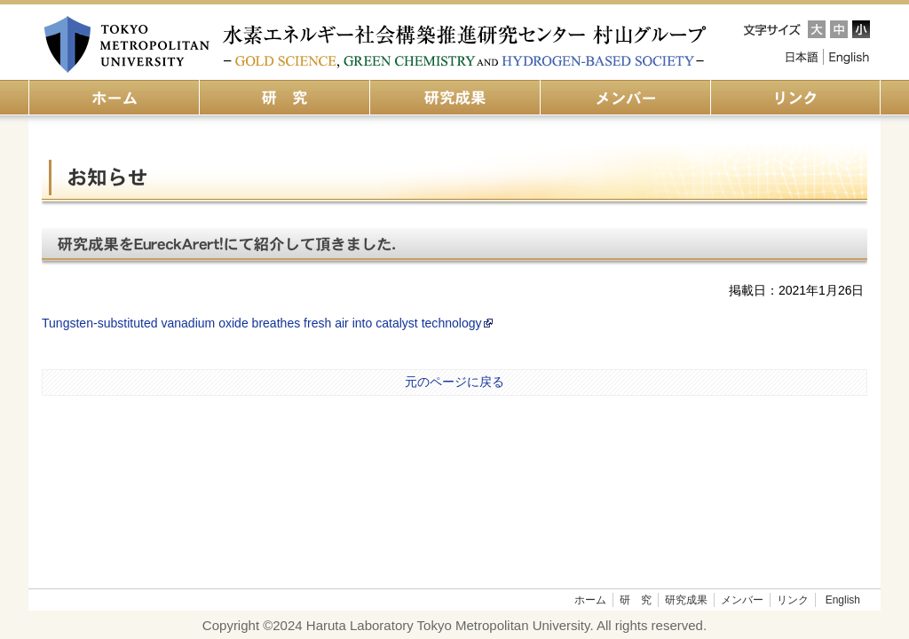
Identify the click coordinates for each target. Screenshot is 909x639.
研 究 (636, 600)
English (849, 57)
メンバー (742, 600)
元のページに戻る (454, 382)
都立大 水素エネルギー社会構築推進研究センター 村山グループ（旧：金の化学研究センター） (376, 44)
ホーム (590, 600)
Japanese (801, 57)
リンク (793, 600)
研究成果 (686, 600)
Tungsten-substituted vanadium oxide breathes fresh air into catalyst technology (268, 323)
